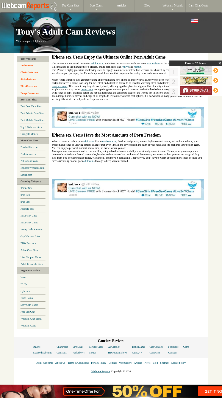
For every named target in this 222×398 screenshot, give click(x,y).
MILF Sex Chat (28, 215)
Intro (22, 277)
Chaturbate (62, 346)
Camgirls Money (29, 133)
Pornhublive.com (29, 147)
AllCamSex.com (29, 160)
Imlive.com (26, 65)
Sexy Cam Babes (29, 304)
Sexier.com (26, 174)
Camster (172, 352)
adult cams (97, 63)
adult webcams (59, 86)
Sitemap (164, 362)
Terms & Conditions (78, 362)
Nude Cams (26, 297)
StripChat (78, 346)
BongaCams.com (29, 93)
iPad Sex (25, 201)
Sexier (92, 352)
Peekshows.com (28, 154)
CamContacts (157, 346)
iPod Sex (25, 194)
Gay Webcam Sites (30, 236)
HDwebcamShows (117, 352)
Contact (113, 362)
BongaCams (138, 346)
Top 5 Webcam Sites (31, 127)
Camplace (155, 352)
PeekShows (78, 352)
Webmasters (125, 362)
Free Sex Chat (27, 311)
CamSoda (61, 352)
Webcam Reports (100, 371)
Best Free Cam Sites (31, 106)
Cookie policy (178, 362)
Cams (186, 346)
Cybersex (25, 291)
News (147, 362)
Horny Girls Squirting (31, 229)
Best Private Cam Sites (32, 113)
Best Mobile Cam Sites (32, 120)
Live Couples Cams (30, 257)
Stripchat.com (28, 79)
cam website (153, 63)
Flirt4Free (173, 346)
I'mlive (125, 66)
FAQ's (23, 284)
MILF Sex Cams (29, 222)
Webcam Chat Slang (31, 318)
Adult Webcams (44, 362)
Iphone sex (40, 41)
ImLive (36, 346)
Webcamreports (24, 41)
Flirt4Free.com (28, 86)
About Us (60, 362)
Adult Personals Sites (31, 264)
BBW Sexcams (28, 243)
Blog (155, 362)
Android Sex (27, 208)
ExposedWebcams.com (32, 167)
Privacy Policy (98, 362)
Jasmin (137, 66)
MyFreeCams (96, 346)
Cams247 (137, 352)
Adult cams (87, 89)
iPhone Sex (26, 187)
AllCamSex (114, 346)
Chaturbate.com (29, 72)
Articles (138, 362)
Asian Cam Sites (29, 250)
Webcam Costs (28, 325)
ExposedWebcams (42, 352)
